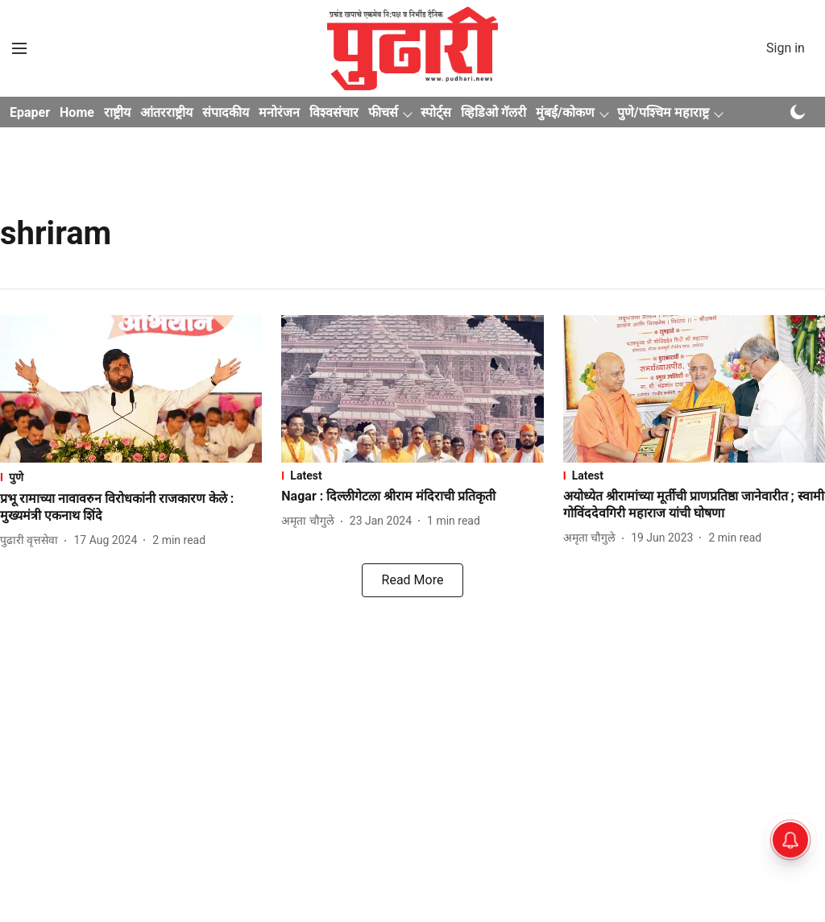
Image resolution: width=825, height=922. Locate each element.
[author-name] (32, 540)
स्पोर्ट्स (436, 112)
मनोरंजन (279, 112)
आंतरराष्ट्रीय (166, 112)
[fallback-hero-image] (131, 389)
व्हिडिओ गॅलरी (493, 112)
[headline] (131, 508)
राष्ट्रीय (117, 112)
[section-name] (131, 476)
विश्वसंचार (334, 112)
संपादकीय (225, 112)
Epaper (30, 112)
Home (77, 112)
